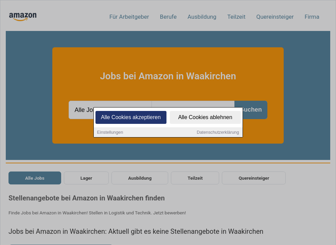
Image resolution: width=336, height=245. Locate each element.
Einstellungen (110, 132)
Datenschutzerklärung (218, 132)
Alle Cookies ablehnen (205, 118)
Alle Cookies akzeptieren (131, 118)
